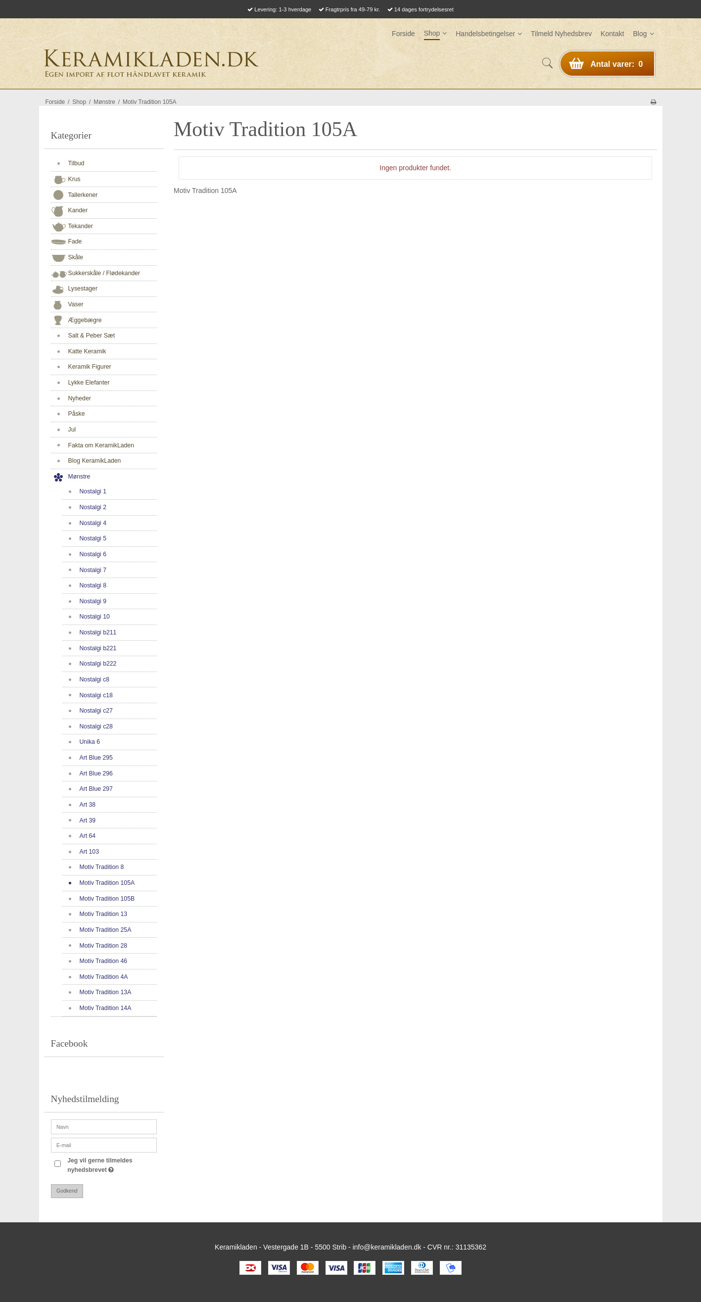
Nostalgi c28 (96, 726)
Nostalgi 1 (93, 491)
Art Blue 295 (96, 757)
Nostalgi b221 (98, 648)
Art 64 (88, 835)
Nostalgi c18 (96, 695)
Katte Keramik (87, 351)
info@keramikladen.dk (387, 1247)
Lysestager (82, 288)
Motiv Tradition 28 (104, 945)
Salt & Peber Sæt (91, 335)
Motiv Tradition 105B (107, 898)
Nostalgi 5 (93, 538)
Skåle (76, 257)
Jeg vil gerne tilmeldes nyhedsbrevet (111, 1164)
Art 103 (89, 851)
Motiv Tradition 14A (106, 1008)
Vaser (76, 304)
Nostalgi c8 (95, 679)
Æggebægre (85, 320)
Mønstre (79, 476)
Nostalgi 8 (93, 585)
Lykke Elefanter (89, 382)
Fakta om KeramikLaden (101, 445)
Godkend (67, 1191)
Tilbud (76, 163)
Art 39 (88, 820)
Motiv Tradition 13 (104, 914)
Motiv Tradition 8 (102, 867)
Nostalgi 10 (95, 616)
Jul (72, 429)
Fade (75, 241)
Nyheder (79, 398)
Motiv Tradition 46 (104, 961)
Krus (74, 179)
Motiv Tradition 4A (104, 976)
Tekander (80, 226)
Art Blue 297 (96, 788)
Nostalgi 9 (93, 601)
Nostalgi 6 (93, 554)
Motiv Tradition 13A (106, 992)
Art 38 (88, 804)
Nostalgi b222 (98, 663)
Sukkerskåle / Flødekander (104, 273)
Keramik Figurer (89, 366)
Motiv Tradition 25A (106, 929)
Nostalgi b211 (98, 632)
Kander (78, 210)
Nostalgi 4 (93, 523)
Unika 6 (90, 741)
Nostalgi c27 (96, 710)
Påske (76, 413)
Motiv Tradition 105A (107, 882)
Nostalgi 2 (93, 507)
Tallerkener (83, 195)
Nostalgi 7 (93, 570)
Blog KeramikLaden (94, 460)
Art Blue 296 (96, 773)
